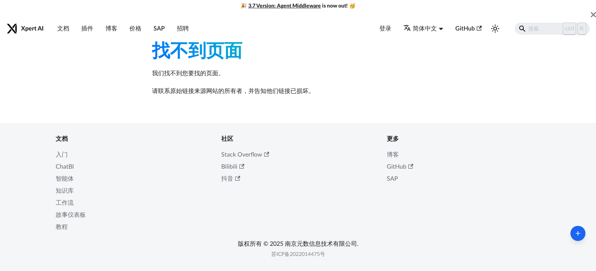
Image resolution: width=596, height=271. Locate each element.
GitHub (468, 29)
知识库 (65, 191)
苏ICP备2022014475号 (298, 254)
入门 (62, 155)
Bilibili (232, 167)
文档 (63, 29)
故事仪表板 (71, 215)
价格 (135, 29)
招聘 (183, 29)
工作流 (65, 203)
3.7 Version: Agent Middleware (284, 6)
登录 (385, 29)
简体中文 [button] (420, 29)
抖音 (230, 179)
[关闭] (593, 14)
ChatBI (65, 167)
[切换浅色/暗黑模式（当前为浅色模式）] (495, 29)
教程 (62, 227)
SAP (159, 29)
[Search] (552, 29)
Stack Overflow (245, 155)
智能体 (65, 179)
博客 (111, 29)
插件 (87, 29)
